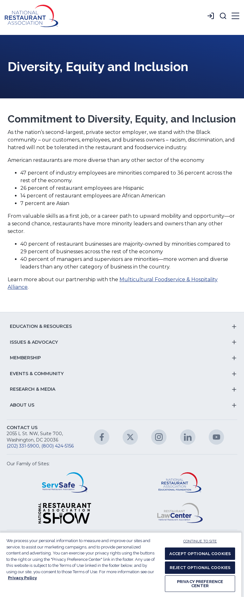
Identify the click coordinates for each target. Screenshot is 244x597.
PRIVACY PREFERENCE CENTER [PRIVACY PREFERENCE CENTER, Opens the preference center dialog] (200, 583)
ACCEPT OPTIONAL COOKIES (200, 553)
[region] (120, 564)
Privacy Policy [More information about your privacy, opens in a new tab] (22, 577)
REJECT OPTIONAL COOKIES (200, 567)
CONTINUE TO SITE (200, 541)
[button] (223, 16)
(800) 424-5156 (57, 446)
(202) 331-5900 (23, 446)
